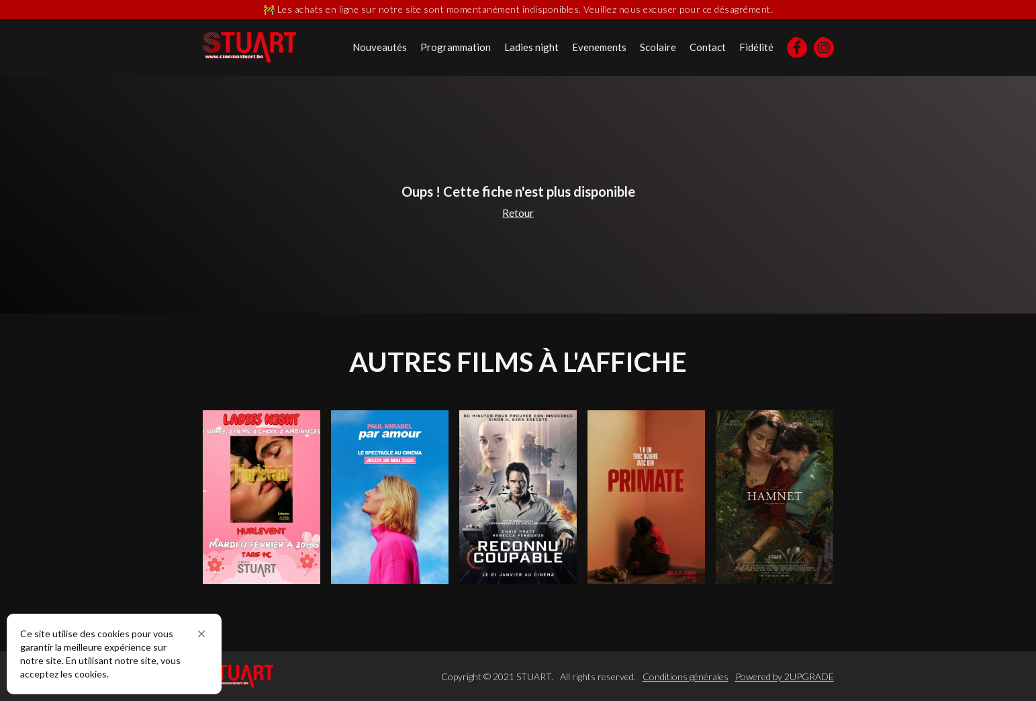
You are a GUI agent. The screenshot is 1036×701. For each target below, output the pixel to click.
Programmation (455, 47)
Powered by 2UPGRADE (784, 676)
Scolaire (658, 47)
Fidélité (756, 47)
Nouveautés (379, 47)
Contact (708, 47)
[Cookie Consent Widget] (114, 654)
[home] (249, 47)
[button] (201, 634)
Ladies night (531, 47)
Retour (518, 212)
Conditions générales (685, 676)
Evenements (599, 47)
